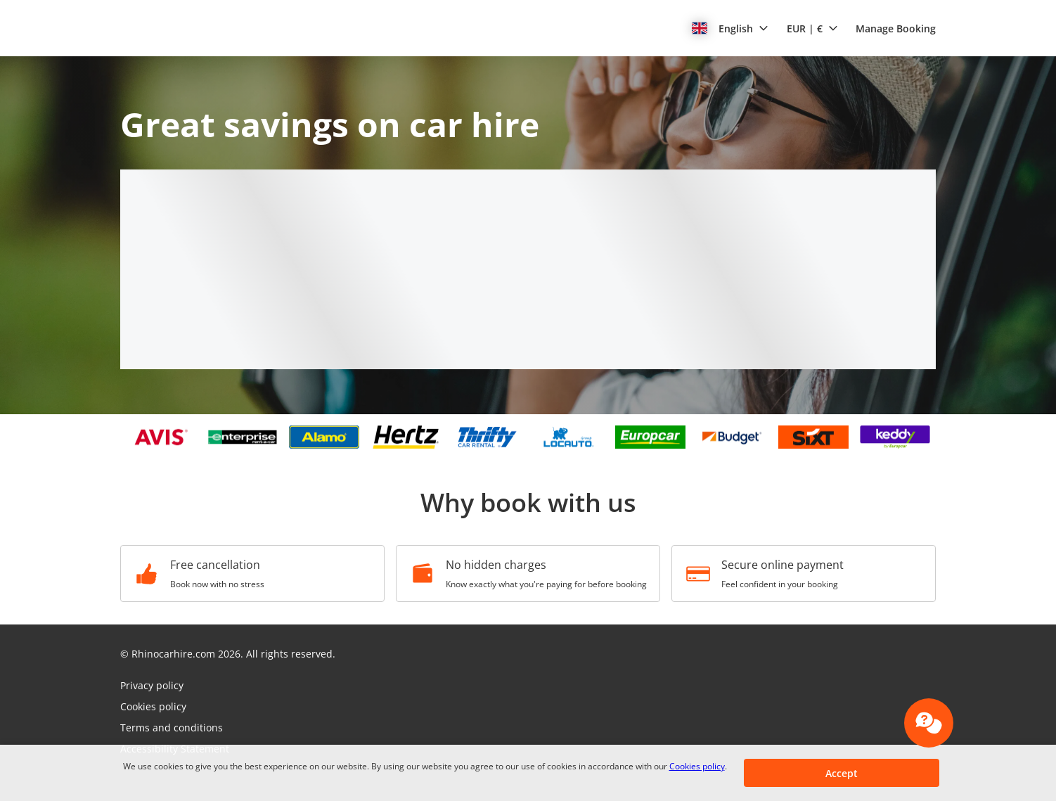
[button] (730, 28)
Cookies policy (697, 766)
